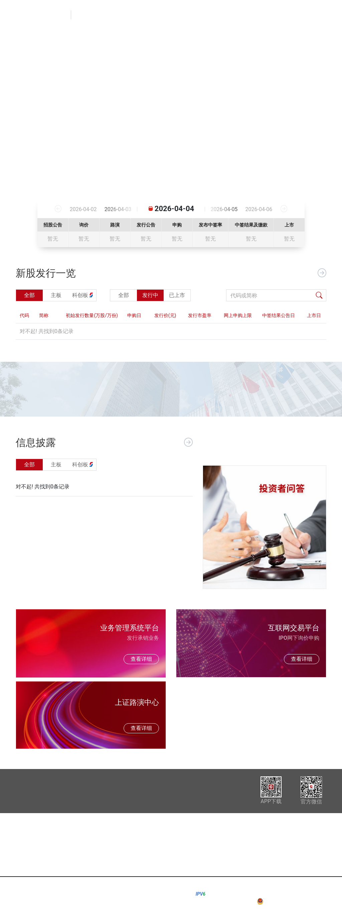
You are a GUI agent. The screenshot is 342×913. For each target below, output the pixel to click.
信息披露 (157, 15)
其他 (229, 861)
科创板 (232, 851)
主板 (229, 842)
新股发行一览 (197, 15)
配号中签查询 (310, 15)
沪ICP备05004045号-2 (308, 894)
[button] (21, 112)
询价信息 (236, 15)
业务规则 (270, 15)
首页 (128, 15)
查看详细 (141, 659)
